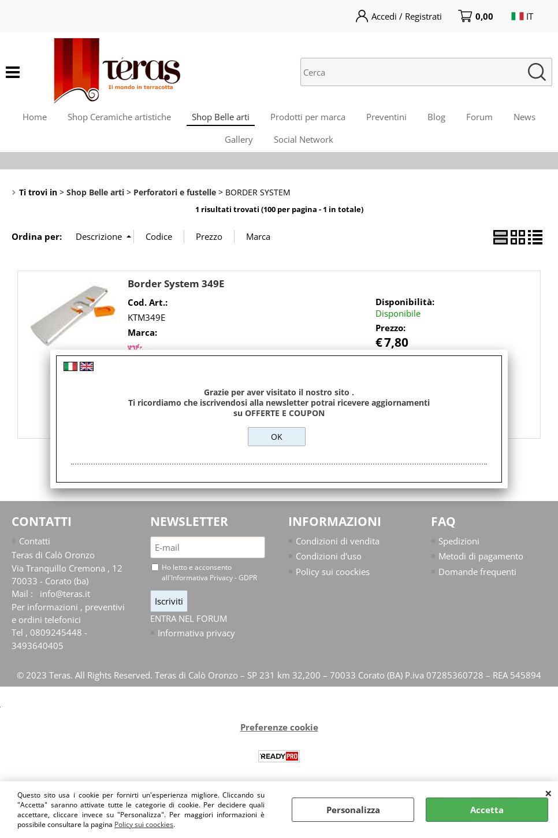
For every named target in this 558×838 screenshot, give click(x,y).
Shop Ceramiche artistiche (113, 119)
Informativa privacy (196, 645)
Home (26, 119)
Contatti (34, 552)
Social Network (304, 148)
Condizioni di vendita (338, 552)
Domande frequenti (477, 583)
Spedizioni (458, 552)
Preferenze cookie (279, 740)
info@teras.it (65, 605)
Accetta (487, 809)
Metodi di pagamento (480, 568)
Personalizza (353, 809)
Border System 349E (176, 295)
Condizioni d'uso (329, 568)
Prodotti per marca (306, 119)
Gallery (238, 148)
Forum (485, 119)
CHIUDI (548, 793)
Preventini (387, 119)
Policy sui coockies (143, 824)
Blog (440, 119)
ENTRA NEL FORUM (188, 630)
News (533, 119)
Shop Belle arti (217, 119)
